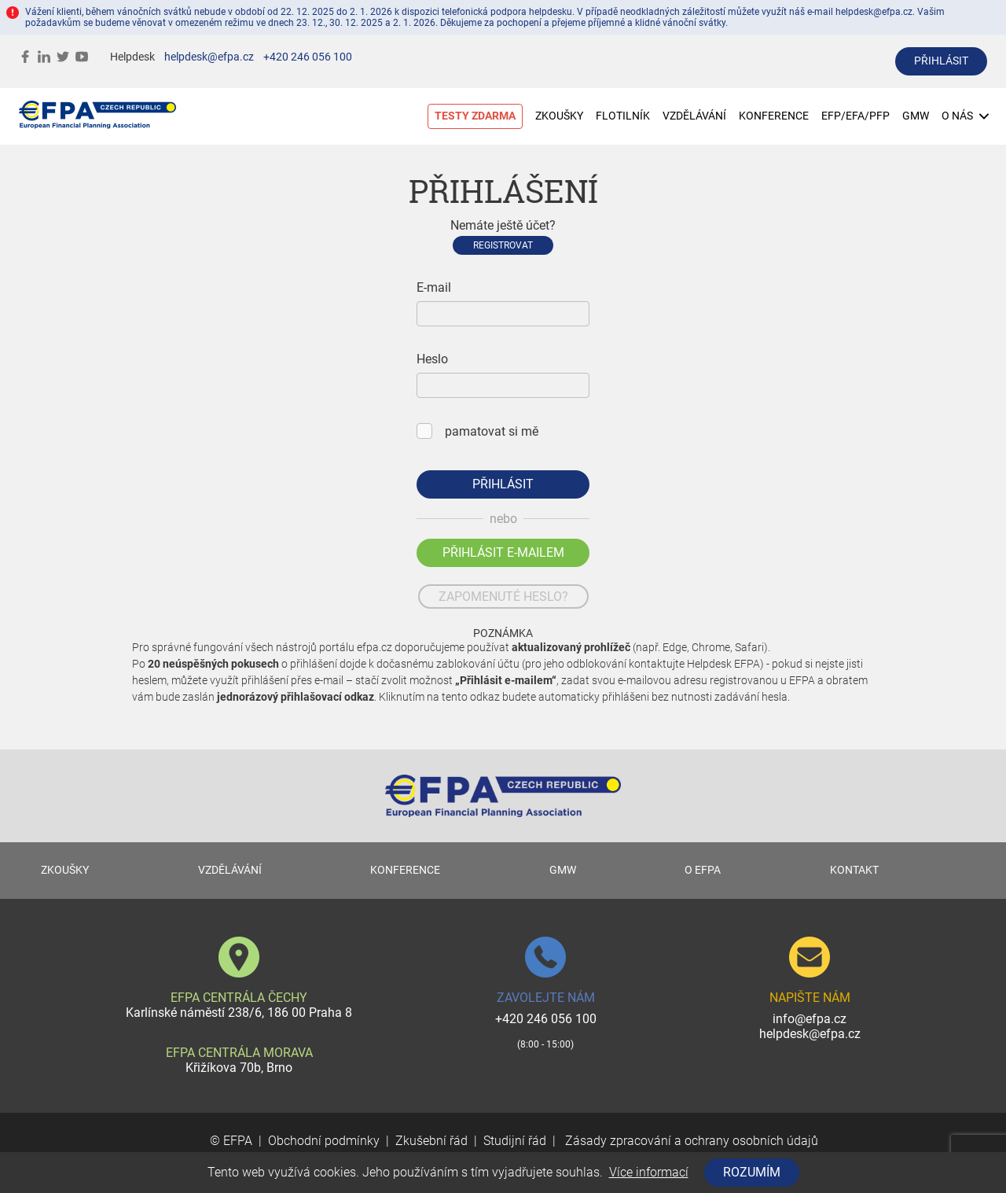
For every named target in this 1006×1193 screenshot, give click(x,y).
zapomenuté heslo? (503, 596)
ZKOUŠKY (559, 116)
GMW (915, 116)
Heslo (432, 359)
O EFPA (703, 870)
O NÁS (965, 116)
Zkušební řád (431, 1140)
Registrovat (503, 245)
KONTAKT (854, 870)
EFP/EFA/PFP (855, 116)
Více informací (648, 1172)
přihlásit (941, 61)
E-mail (434, 287)
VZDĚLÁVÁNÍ (694, 116)
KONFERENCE (774, 116)
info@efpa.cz (809, 1018)
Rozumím (751, 1172)
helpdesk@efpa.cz (209, 57)
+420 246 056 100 (307, 57)
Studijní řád (514, 1140)
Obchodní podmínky (324, 1140)
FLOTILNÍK (623, 116)
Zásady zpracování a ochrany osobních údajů (690, 1140)
